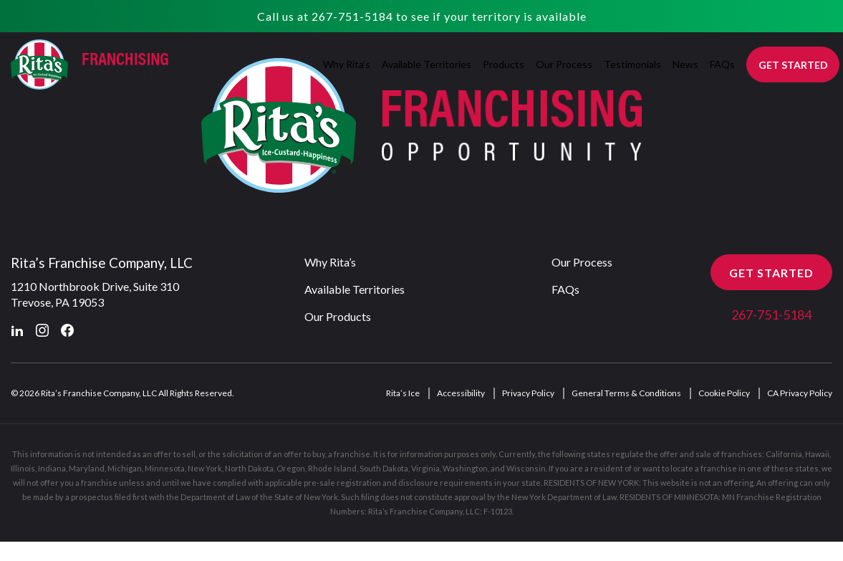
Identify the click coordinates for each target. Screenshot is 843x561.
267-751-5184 (352, 16)
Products (503, 64)
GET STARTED (793, 65)
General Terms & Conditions (626, 393)
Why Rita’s (346, 64)
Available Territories (426, 64)
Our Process (564, 64)
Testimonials (632, 64)
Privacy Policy (528, 393)
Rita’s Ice (403, 393)
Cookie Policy (724, 393)
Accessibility (461, 393)
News (685, 64)
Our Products (337, 317)
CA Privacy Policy (799, 393)
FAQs (722, 64)
